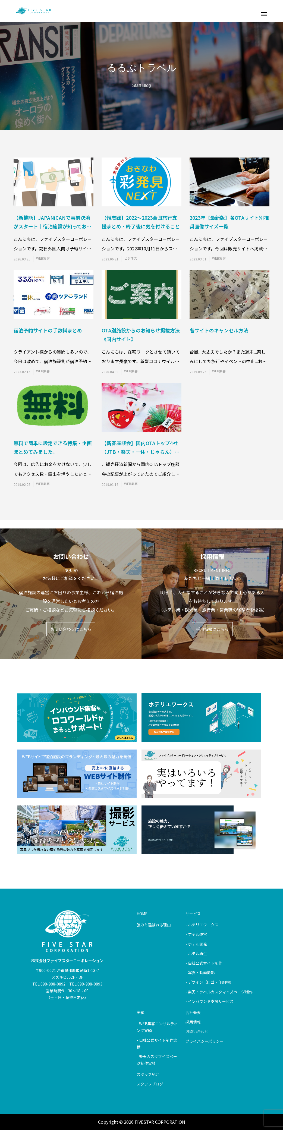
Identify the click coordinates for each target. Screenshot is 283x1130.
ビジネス (130, 258)
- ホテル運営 (196, 934)
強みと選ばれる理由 (154, 924)
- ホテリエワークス (201, 924)
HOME (142, 913)
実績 (140, 1012)
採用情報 (193, 1022)
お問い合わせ (196, 1031)
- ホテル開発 (196, 944)
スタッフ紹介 (148, 1074)
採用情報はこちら (212, 629)
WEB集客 (43, 258)
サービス (193, 913)
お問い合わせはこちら (71, 629)
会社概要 (193, 1012)
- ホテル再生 (196, 953)
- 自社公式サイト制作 (203, 963)
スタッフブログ (150, 1084)
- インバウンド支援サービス (209, 1001)
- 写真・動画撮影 (200, 972)
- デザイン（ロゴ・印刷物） (209, 982)
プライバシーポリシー (204, 1041)
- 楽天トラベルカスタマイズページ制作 (219, 991)
